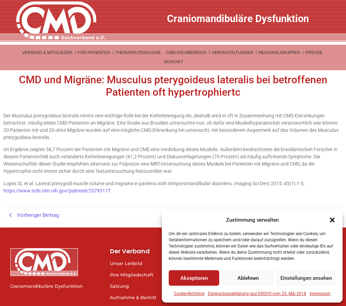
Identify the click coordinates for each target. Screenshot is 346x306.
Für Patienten (95, 52)
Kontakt (173, 62)
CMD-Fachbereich (187, 52)
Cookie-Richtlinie (189, 293)
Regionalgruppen (279, 52)
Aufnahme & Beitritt (133, 297)
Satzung (119, 286)
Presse (314, 52)
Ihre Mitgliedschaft (131, 274)
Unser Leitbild (126, 263)
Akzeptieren (194, 278)
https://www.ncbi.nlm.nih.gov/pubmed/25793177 (57, 190)
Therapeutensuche (137, 52)
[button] (332, 220)
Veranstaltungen (233, 52)
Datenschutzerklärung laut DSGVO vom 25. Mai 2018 (257, 293)
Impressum (320, 293)
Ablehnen (248, 278)
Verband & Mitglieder (48, 52)
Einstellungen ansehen (306, 278)
